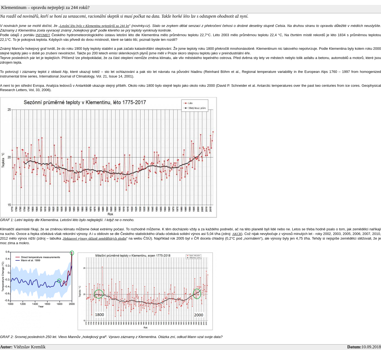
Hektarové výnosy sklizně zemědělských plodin (94, 238)
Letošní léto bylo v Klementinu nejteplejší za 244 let (94, 26)
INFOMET (43, 35)
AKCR (236, 234)
